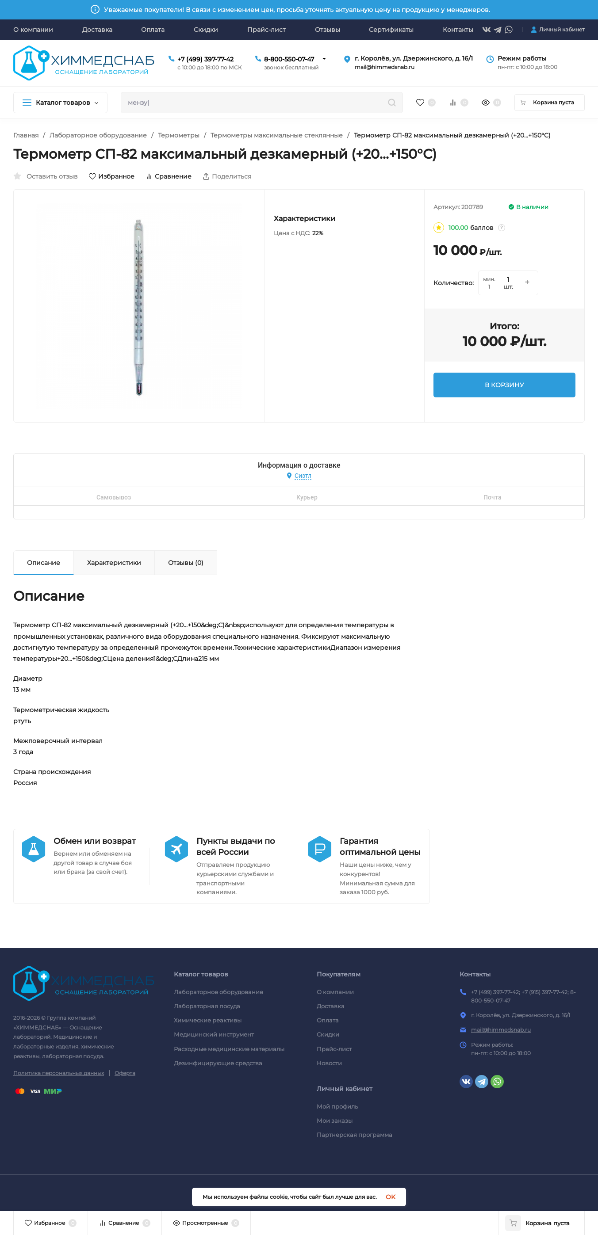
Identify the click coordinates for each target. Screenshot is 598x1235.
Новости (329, 1063)
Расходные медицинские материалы (229, 1048)
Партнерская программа (354, 1134)
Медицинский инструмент (214, 1034)
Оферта (125, 1073)
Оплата (328, 1020)
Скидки (328, 1034)
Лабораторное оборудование (98, 135)
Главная (25, 135)
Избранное (111, 176)
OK (390, 1197)
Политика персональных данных (58, 1073)
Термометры (178, 135)
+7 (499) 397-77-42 (205, 59)
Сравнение (169, 176)
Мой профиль (337, 1106)
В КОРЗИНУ (504, 385)
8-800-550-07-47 (289, 59)
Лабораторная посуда (207, 1006)
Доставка (331, 1006)
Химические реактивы (208, 1020)
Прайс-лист (334, 1048)
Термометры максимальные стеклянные (277, 135)
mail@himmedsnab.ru (501, 1029)
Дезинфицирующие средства (218, 1063)
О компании (335, 991)
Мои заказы (335, 1120)
